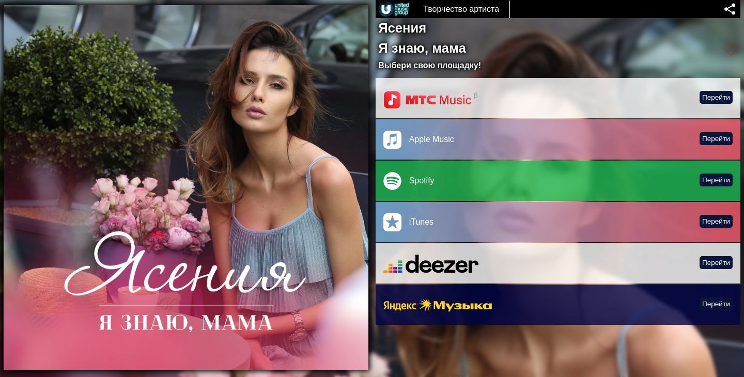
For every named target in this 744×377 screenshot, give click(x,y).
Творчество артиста (461, 9)
